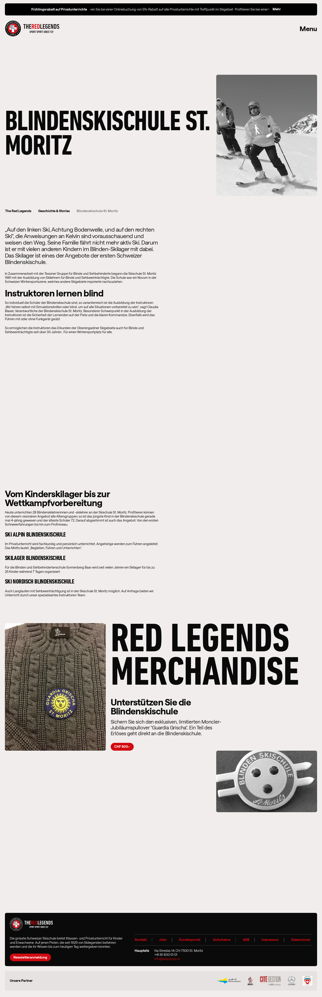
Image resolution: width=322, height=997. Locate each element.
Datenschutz (300, 940)
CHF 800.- (122, 746)
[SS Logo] (307, 981)
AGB (246, 940)
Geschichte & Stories (51, 211)
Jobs (163, 940)
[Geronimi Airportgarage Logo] (291, 981)
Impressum (270, 940)
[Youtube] (307, 955)
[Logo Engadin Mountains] (228, 981)
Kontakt (141, 940)
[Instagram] (293, 955)
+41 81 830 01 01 (165, 955)
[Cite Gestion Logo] (270, 981)
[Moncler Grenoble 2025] (250, 981)
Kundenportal (189, 940)
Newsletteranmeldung (30, 957)
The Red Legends (18, 211)
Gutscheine (221, 940)
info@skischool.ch (167, 959)
